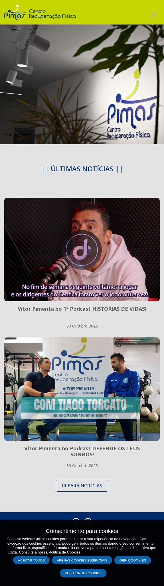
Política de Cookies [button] (83, 573)
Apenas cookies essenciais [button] (82, 560)
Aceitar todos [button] (31, 560)
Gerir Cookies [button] (132, 560)
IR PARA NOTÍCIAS (82, 486)
